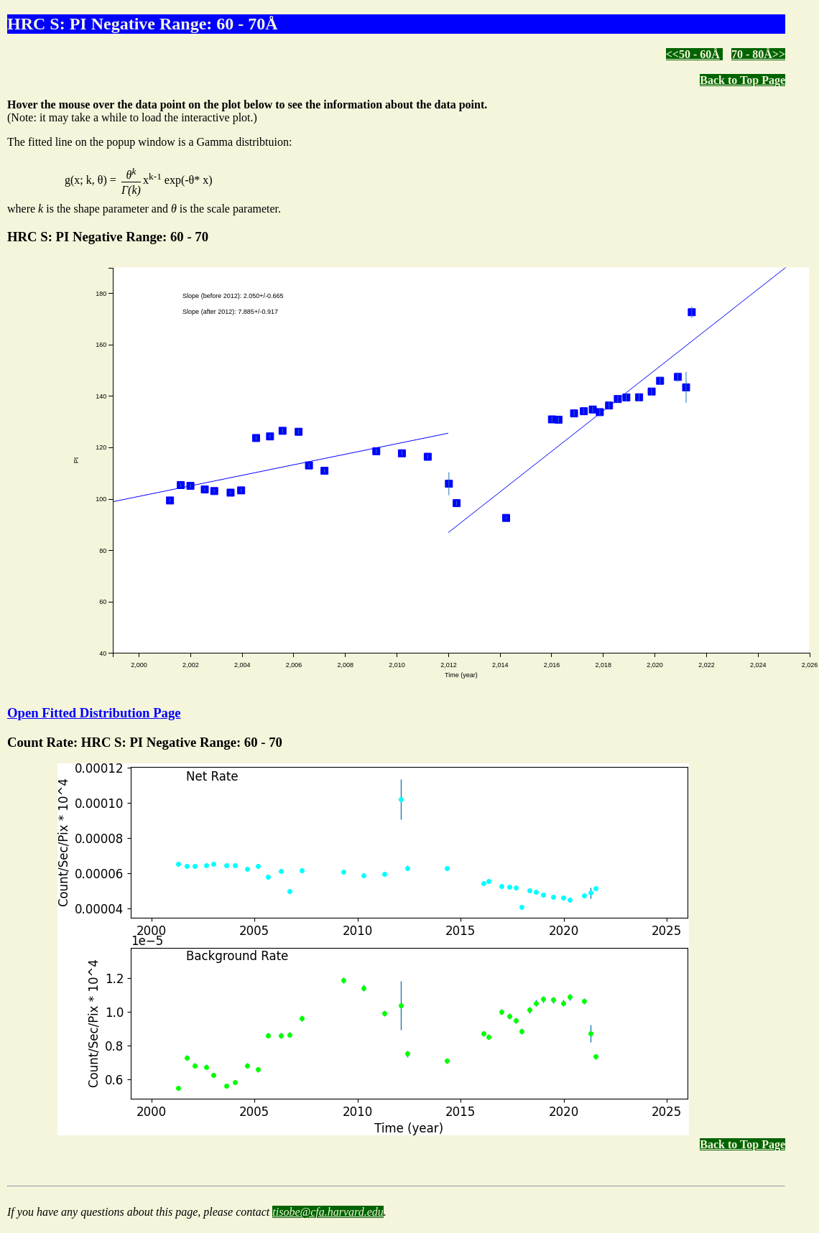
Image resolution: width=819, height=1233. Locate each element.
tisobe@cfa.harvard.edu (328, 1212)
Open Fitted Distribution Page (94, 712)
